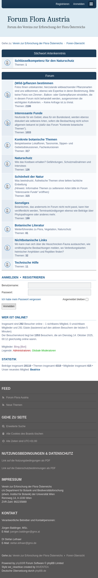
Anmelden (10, 277)
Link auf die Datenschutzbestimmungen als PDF (29, 468)
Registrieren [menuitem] (62, 4)
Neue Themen (14, 404)
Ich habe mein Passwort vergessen (21, 299)
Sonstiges (22, 203)
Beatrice (35, 369)
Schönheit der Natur (29, 176)
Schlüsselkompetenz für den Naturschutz (44, 60)
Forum (49, 75)
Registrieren (34, 277)
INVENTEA (42, 567)
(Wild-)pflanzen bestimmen (34, 83)
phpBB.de (40, 570)
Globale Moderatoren (44, 350)
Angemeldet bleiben (75, 299)
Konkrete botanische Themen (36, 139)
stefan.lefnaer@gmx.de (23, 543)
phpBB (19, 563)
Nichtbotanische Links (31, 240)
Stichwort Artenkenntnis (49, 53)
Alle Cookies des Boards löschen (24, 433)
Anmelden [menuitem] (79, 4)
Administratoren (21, 350)
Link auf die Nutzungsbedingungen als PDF (26, 460)
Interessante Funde (28, 113)
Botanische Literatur (29, 225)
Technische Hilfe (26, 262)
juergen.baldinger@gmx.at (25, 531)
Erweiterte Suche (15, 426)
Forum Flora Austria (38, 19)
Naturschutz (23, 158)
